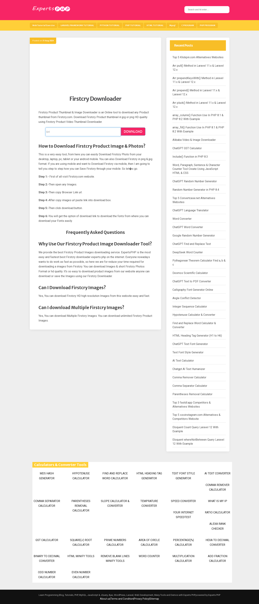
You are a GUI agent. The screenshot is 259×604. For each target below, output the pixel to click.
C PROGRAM (187, 25)
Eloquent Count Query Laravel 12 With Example (195, 429)
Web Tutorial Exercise (43, 25)
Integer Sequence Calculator (189, 306)
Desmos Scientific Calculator (190, 273)
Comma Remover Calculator (189, 377)
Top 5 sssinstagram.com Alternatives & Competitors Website (196, 417)
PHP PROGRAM (207, 25)
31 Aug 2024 (48, 41)
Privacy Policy (141, 598)
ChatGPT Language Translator (190, 210)
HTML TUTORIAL (155, 25)
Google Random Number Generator (193, 235)
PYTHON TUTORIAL (109, 25)
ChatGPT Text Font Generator (190, 344)
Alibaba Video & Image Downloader (194, 140)
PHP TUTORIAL (133, 25)
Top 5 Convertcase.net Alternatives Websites (193, 200)
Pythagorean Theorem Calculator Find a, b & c (199, 262)
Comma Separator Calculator (189, 385)
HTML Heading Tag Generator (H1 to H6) (197, 335)
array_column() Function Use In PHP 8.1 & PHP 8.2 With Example (197, 117)
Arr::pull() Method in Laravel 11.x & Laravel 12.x (198, 67)
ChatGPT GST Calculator (187, 148)
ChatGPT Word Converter (187, 227)
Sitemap (154, 598)
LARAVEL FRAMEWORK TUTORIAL (77, 25)
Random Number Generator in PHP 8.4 (195, 189)
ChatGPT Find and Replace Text (191, 244)
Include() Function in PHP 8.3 (190, 156)
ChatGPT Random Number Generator (194, 181)
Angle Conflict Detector (186, 298)
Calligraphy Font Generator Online (192, 289)
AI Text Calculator (183, 360)
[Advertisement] (95, 70)
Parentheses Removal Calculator (192, 394)
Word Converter (182, 218)
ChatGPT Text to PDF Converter (191, 281)
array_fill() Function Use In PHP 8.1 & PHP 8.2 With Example (198, 129)
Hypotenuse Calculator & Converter (193, 314)
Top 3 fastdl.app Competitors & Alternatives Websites (191, 404)
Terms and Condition (121, 598)
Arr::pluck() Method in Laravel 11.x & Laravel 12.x (199, 104)
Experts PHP (214, 595)
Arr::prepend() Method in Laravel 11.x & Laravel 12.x (196, 92)
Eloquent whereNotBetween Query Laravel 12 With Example (198, 441)
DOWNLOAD (133, 131)
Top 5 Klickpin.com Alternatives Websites (197, 57)
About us (105, 598)
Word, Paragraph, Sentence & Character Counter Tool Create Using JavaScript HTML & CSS (196, 169)
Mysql (172, 25)
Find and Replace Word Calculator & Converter (194, 325)
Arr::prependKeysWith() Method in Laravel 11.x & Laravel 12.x (197, 80)
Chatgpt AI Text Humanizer (188, 369)
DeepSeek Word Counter (187, 252)
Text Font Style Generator (187, 352)
